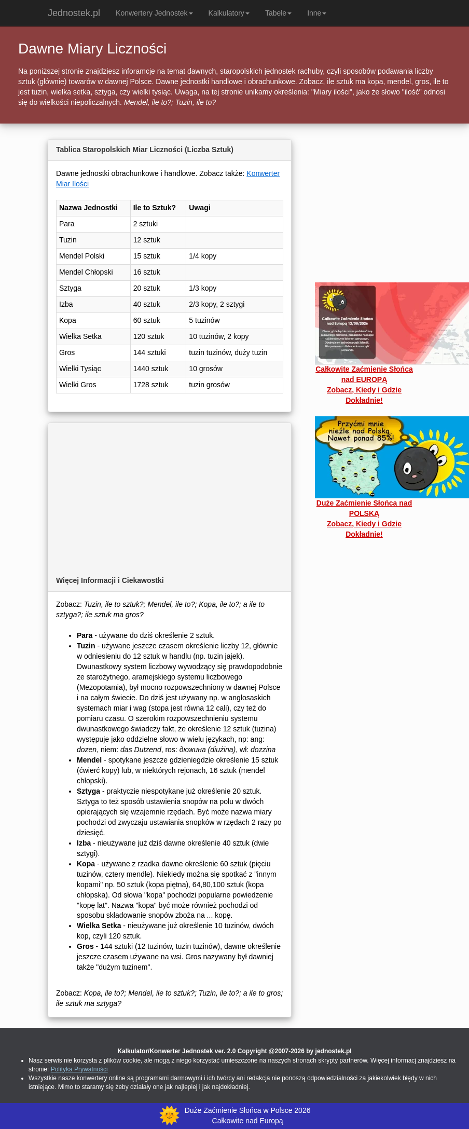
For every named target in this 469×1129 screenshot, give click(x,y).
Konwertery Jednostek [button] (154, 13)
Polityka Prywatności (79, 1069)
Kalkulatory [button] (229, 13)
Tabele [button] (278, 13)
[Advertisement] (170, 495)
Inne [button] (316, 13)
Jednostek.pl (74, 13)
